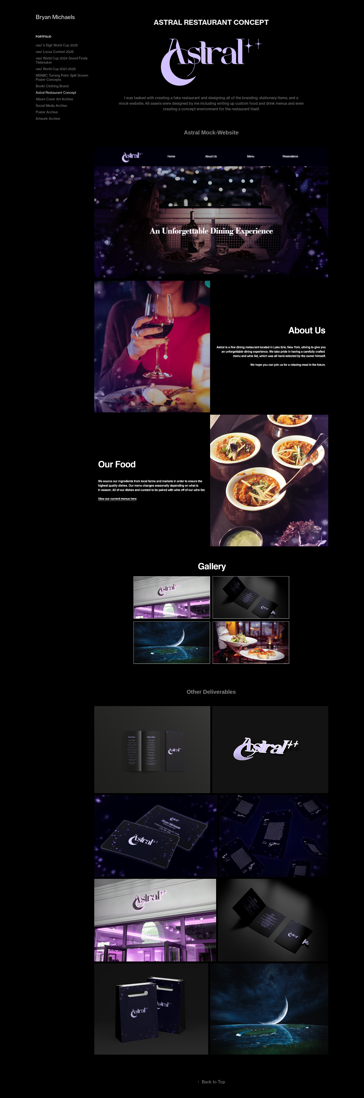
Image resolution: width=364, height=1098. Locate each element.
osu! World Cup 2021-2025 (56, 69)
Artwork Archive (48, 119)
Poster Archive (47, 112)
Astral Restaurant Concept (56, 92)
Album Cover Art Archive (54, 99)
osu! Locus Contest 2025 (55, 52)
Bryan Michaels (55, 17)
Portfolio (43, 36)
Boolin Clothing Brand (52, 86)
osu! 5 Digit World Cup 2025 (57, 45)
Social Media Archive (51, 106)
